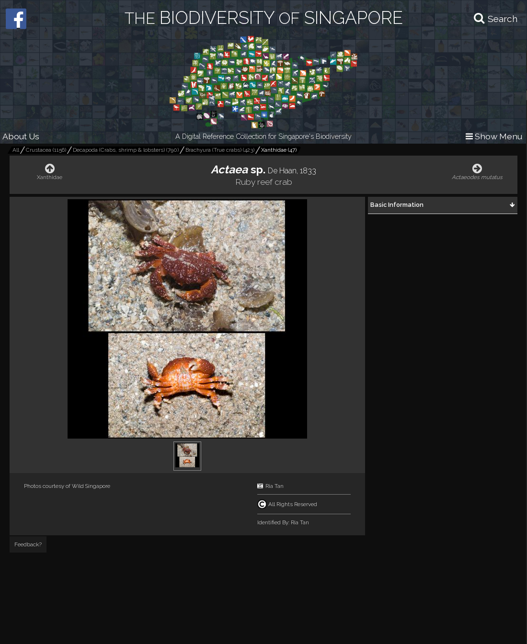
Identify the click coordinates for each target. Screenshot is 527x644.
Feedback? (28, 544)
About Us (20, 136)
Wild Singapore (91, 486)
